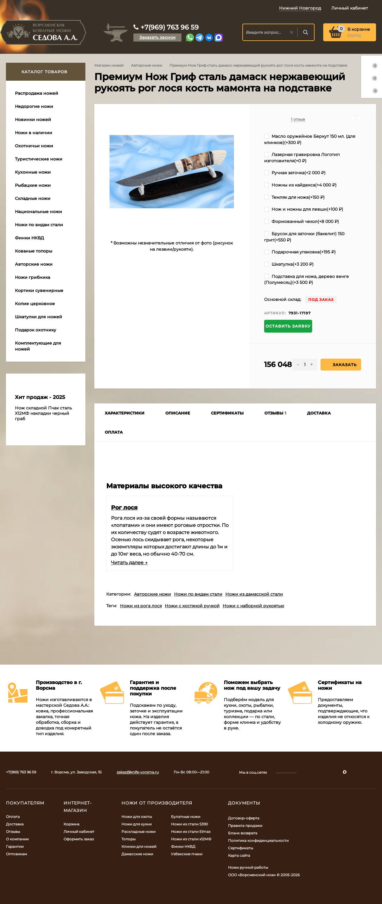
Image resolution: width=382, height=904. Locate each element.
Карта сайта (239, 855)
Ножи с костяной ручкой (192, 605)
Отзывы (13, 831)
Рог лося (124, 507)
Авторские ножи (146, 65)
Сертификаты (240, 848)
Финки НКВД (183, 846)
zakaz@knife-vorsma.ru (138, 772)
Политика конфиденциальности (258, 840)
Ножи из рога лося (141, 605)
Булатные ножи (185, 816)
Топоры (128, 839)
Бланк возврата (242, 833)
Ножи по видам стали (198, 594)
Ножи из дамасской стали (254, 594)
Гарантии (15, 846)
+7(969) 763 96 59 (170, 27)
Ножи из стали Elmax (190, 831)
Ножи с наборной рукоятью (253, 605)
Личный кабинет (79, 831)
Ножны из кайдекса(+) (300, 185)
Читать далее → (129, 562)
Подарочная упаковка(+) (300, 252)
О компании (17, 839)
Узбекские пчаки (186, 854)
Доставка (15, 824)
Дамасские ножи (137, 854)
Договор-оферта (243, 818)
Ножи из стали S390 (189, 824)
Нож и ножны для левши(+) (303, 209)
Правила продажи (245, 825)
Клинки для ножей (138, 846)
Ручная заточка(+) (295, 172)
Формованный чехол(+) (301, 221)
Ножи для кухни (136, 824)
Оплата (13, 816)
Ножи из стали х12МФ (191, 839)
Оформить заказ (79, 839)
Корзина (71, 824)
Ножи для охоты (136, 816)
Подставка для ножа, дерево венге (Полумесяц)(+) (306, 279)
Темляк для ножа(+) (294, 197)
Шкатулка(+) (289, 264)
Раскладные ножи (138, 831)
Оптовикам (16, 854)
